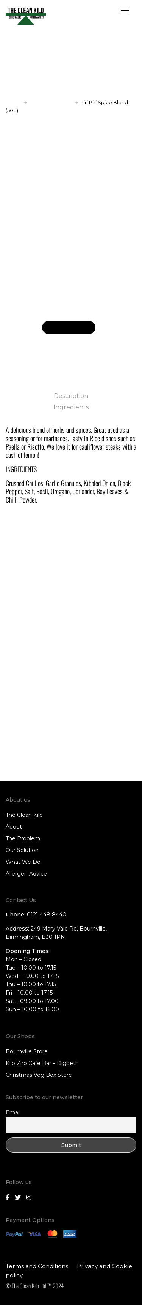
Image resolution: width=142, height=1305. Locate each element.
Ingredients (71, 407)
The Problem (23, 838)
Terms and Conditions (37, 1266)
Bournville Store (27, 1051)
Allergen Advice (26, 873)
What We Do (23, 862)
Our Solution (22, 850)
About (14, 826)
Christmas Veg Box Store (39, 1075)
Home (13, 102)
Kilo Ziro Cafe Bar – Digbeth (42, 1063)
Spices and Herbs (50, 102)
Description (71, 395)
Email (13, 1112)
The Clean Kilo (24, 815)
